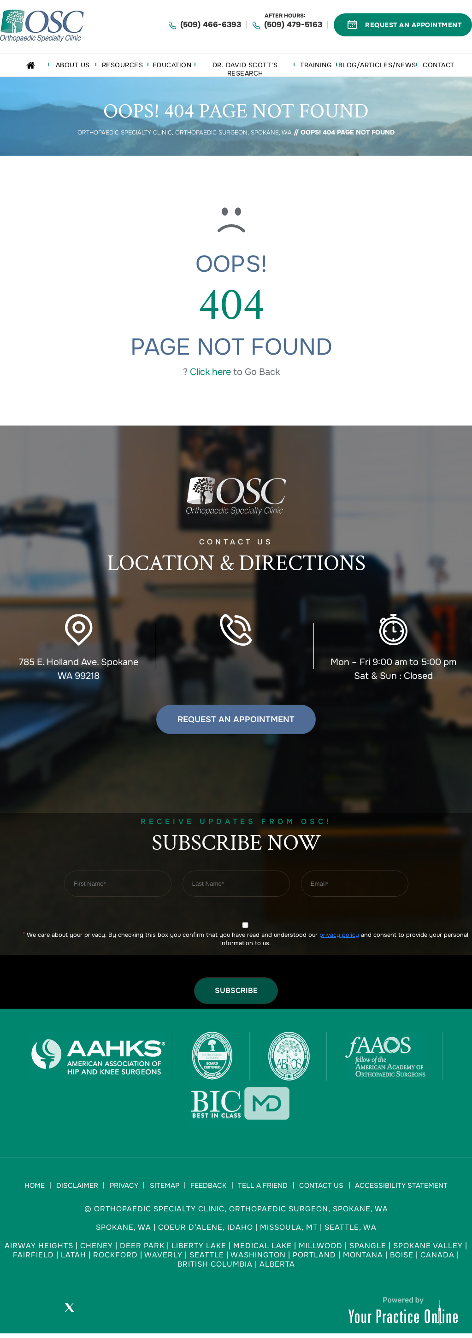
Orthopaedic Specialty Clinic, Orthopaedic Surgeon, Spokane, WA (184, 132)
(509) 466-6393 (210, 24)
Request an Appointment (236, 719)
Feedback (207, 1187)
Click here (210, 371)
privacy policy (339, 935)
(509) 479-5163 (293, 24)
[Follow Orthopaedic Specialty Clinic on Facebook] (43, 1313)
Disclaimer (83, 1187)
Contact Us (316, 1187)
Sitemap (165, 1187)
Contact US (236, 559)
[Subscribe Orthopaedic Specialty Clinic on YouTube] (95, 1313)
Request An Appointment (413, 25)
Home (42, 1187)
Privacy (127, 1187)
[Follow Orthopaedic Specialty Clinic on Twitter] (69, 1313)
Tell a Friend (259, 1187)
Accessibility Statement (393, 1187)
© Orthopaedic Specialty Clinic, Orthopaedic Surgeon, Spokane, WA (236, 1212)
